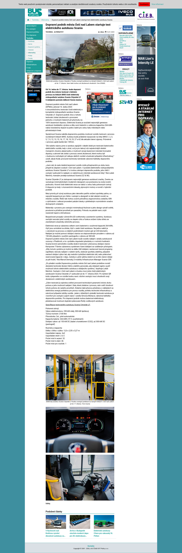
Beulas (122, 78)
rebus (101, 32)
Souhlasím (144, 4)
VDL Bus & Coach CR (126, 73)
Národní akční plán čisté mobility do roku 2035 (127, 37)
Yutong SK (123, 82)
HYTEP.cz (123, 41)
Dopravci (29, 62)
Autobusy (31, 41)
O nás (28, 68)
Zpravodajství (31, 26)
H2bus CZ (123, 44)
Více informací (157, 4)
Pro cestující (31, 29)
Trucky (30, 58)
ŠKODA (122, 71)
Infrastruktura (31, 65)
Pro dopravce (31, 35)
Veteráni (31, 50)
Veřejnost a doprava (33, 71)
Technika (35, 20)
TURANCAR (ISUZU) (126, 80)
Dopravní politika (32, 32)
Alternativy (45, 20)
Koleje (30, 55)
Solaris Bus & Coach (126, 77)
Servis (30, 44)
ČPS (121, 42)
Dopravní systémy (34, 47)
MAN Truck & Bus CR (127, 75)
